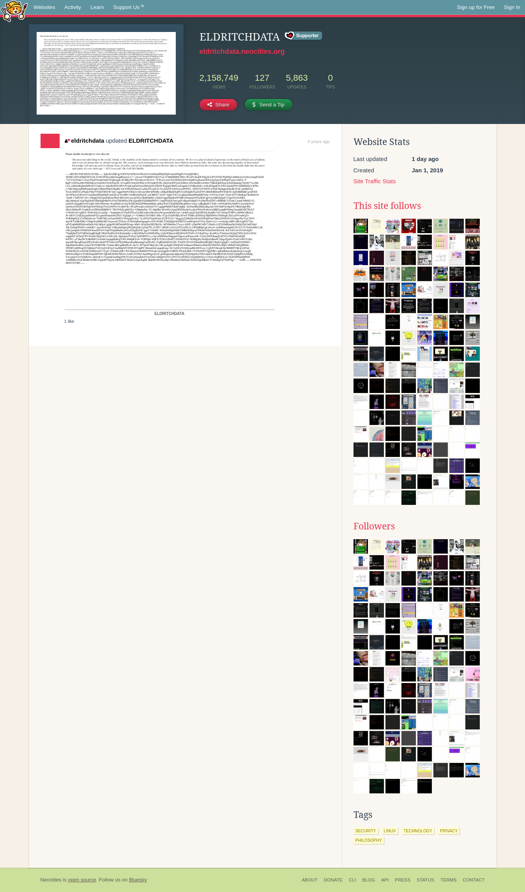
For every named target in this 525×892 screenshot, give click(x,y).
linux (390, 830)
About (310, 880)
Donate (333, 880)
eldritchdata (84, 140)
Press (402, 880)
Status (425, 880)
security (365, 830)
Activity (72, 7)
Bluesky (138, 880)
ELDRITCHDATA (151, 140)
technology (418, 830)
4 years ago (319, 141)
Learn (97, 7)
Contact (473, 880)
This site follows (387, 206)
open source (82, 880)
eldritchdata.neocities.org (242, 51)
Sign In (512, 7)
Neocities (51, 880)
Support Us (128, 7)
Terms (448, 880)
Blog (368, 880)
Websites (44, 7)
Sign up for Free (476, 7)
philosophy (368, 840)
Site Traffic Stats (375, 181)
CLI (352, 880)
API (385, 880)
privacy (449, 830)
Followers (374, 526)
